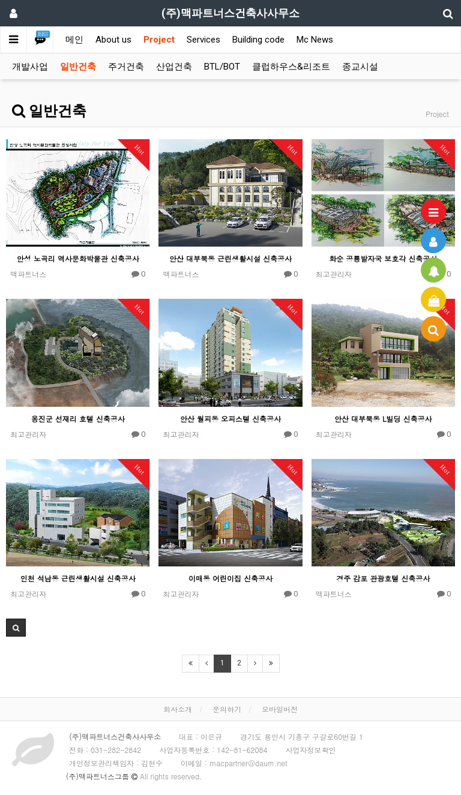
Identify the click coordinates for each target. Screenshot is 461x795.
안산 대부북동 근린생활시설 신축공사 (230, 258)
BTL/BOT (222, 66)
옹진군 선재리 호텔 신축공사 (78, 418)
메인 (74, 39)
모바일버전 (280, 709)
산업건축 (174, 66)
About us (113, 39)
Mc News (315, 39)
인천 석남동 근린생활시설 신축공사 (78, 578)
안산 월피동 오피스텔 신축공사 (230, 418)
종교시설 (360, 66)
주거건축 (126, 66)
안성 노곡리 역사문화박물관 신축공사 (78, 258)
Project (159, 39)
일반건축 (78, 66)
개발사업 (30, 66)
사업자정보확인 (310, 750)
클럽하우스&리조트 (291, 66)
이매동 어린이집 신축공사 (230, 578)
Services (203, 39)
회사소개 (177, 709)
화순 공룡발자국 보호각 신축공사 (383, 258)
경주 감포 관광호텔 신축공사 (383, 578)
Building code (258, 39)
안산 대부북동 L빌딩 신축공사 (383, 418)
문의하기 (226, 709)
